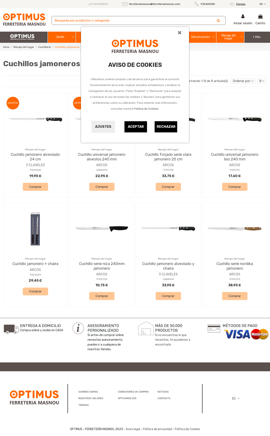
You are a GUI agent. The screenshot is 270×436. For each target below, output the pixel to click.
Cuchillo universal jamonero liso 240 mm (234, 156)
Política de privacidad (157, 429)
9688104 (168, 279)
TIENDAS (83, 405)
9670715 (235, 169)
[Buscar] (138, 20)
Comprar (35, 187)
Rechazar (166, 127)
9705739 (101, 279)
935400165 (208, 4)
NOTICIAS (163, 391)
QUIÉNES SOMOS (88, 391)
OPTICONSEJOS (127, 398)
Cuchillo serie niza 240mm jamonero (102, 266)
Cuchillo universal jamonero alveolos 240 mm (102, 156)
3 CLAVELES (35, 165)
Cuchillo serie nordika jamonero (234, 266)
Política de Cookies (146, 108)
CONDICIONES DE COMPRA (133, 391)
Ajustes (103, 127)
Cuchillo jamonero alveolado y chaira (168, 266)
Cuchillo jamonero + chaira (35, 263)
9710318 (168, 169)
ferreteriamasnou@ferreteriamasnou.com (154, 4)
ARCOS (101, 165)
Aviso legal (133, 429)
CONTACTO (164, 398)
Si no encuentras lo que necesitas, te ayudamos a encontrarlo (172, 339)
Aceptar (136, 127)
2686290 (101, 169)
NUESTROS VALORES (90, 398)
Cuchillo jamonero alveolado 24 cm (35, 156)
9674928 (35, 169)
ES (263, 4)
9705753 (234, 279)
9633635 (35, 274)
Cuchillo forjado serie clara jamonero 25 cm (168, 156)
